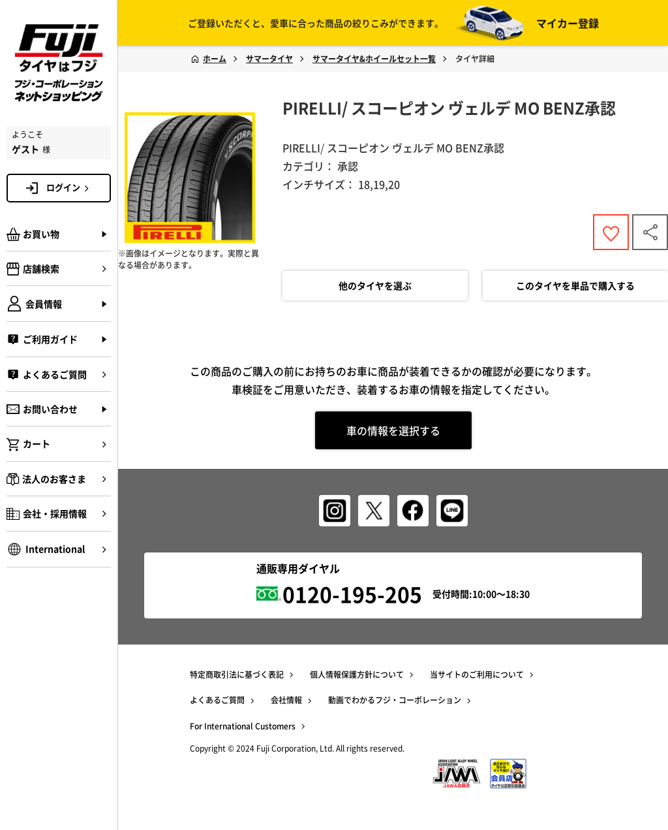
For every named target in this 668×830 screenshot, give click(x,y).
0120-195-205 (352, 594)
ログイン (69, 187)
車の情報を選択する (393, 430)
